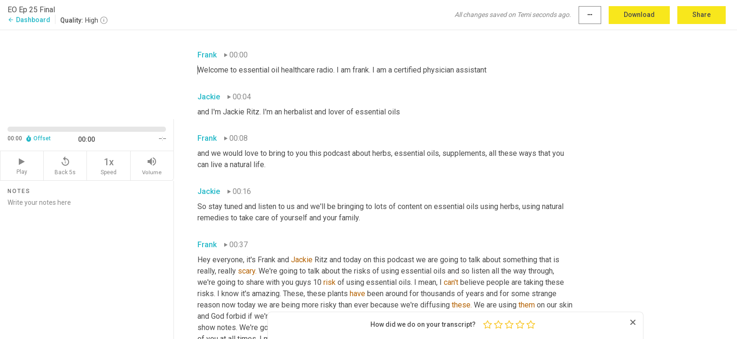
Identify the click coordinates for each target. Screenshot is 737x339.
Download (639, 14)
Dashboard (29, 20)
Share (701, 14)
